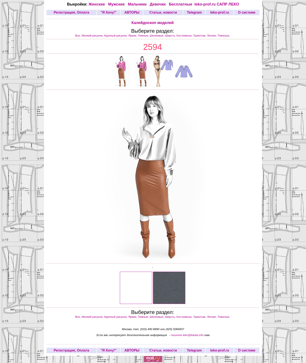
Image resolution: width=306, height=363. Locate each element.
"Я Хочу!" (108, 12)
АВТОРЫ (131, 12)
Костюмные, (185, 35)
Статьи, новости (163, 12)
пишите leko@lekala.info (187, 335)
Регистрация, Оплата (71, 12)
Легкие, (212, 35)
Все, (78, 35)
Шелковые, (157, 35)
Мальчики (138, 4)
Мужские (117, 4)
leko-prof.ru (205, 4)
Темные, (144, 35)
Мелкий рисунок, (93, 35)
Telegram (194, 12)
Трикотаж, (200, 35)
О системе (246, 12)
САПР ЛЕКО (228, 4)
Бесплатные (181, 4)
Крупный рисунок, (116, 35)
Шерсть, (170, 35)
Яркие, (133, 35)
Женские (98, 4)
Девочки (158, 4)
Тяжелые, (224, 35)
